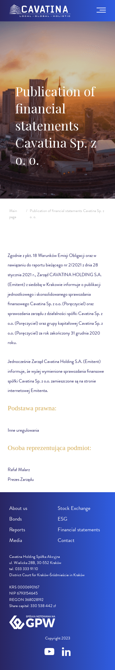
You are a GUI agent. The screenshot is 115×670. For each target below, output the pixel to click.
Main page (13, 214)
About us (18, 508)
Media (15, 540)
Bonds (15, 519)
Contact (66, 540)
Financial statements (79, 529)
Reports (17, 529)
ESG (62, 519)
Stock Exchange (74, 508)
